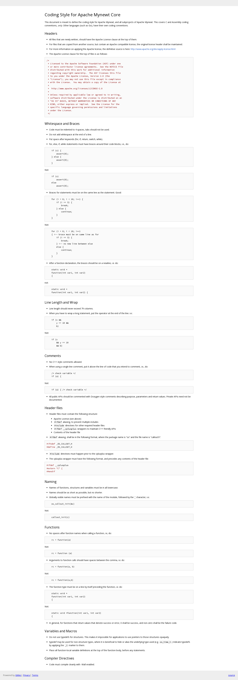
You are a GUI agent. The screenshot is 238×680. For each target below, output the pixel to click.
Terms (35, 675)
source (231, 675)
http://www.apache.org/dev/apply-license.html (153, 49)
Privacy (26, 675)
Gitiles (18, 675)
